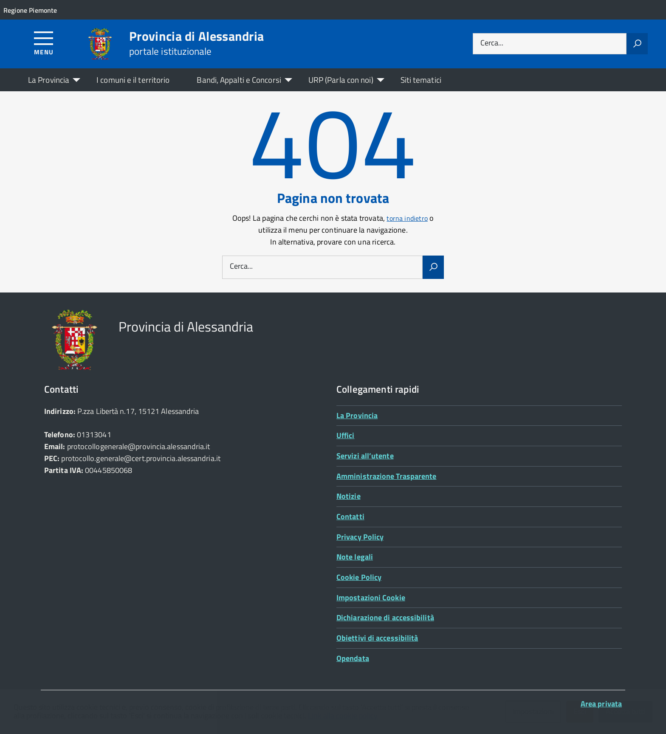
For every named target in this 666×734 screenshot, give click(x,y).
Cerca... (491, 43)
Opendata (352, 658)
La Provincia (48, 79)
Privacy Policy (360, 537)
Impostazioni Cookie (370, 597)
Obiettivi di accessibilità (377, 638)
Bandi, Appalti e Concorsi (239, 79)
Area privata (601, 703)
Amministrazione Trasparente (386, 476)
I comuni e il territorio (132, 79)
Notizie (348, 496)
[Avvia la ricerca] (637, 43)
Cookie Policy (358, 577)
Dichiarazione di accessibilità (385, 617)
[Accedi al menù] (44, 42)
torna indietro (407, 218)
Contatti (350, 516)
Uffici (345, 435)
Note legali (354, 556)
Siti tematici (421, 79)
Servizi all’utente (365, 455)
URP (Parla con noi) (340, 79)
